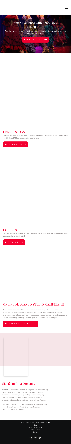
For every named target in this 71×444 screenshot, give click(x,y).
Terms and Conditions (35, 427)
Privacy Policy (35, 430)
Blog (35, 425)
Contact (35, 432)
